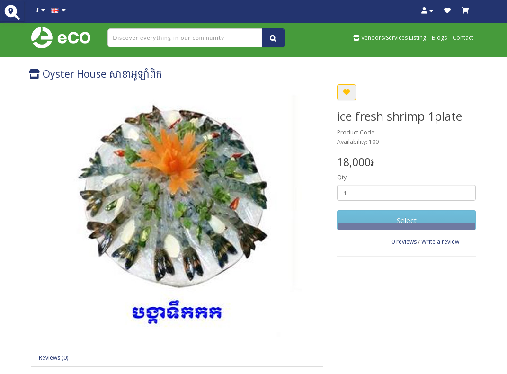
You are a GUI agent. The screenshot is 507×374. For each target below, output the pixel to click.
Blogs (439, 38)
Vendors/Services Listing (389, 38)
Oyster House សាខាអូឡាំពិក (95, 73)
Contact (463, 38)
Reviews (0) (53, 358)
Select (407, 220)
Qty (342, 177)
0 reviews (404, 242)
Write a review (440, 242)
